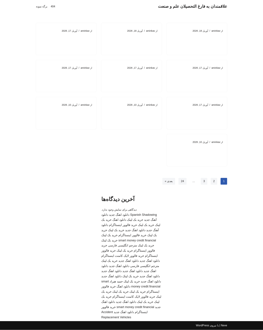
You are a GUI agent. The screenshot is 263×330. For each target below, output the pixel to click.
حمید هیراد (116, 281)
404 (53, 6)
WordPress (202, 325)
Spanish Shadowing (143, 215)
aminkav (215, 30)
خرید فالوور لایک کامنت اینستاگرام (122, 256)
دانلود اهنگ (119, 220)
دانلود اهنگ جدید (119, 215)
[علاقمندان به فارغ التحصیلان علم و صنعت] (192, 6)
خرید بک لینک (135, 220)
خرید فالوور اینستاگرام (123, 225)
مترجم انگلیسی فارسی (122, 245)
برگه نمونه (41, 6)
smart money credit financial (137, 240)
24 (182, 181)
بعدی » (168, 181)
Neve (224, 325)
